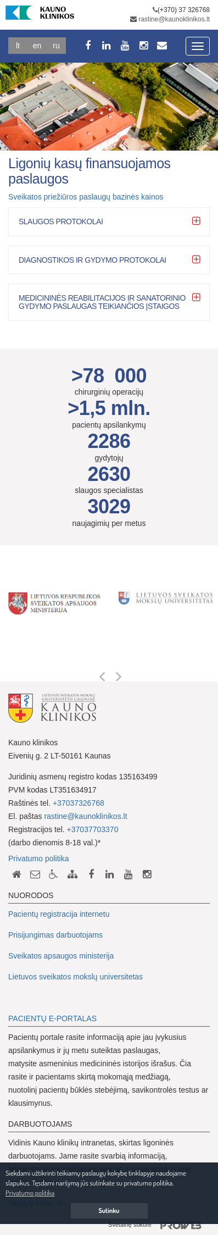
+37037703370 (93, 829)
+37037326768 (78, 803)
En (37, 45)
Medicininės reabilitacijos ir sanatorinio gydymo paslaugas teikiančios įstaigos (102, 302)
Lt (18, 45)
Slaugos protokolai (61, 221)
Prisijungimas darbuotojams (55, 935)
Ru (56, 45)
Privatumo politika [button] (29, 1192)
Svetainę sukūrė (159, 1225)
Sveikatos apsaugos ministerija (61, 955)
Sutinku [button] (109, 1210)
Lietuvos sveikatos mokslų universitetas (75, 976)
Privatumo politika (38, 858)
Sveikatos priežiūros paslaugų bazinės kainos (86, 196)
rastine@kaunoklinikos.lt (174, 19)
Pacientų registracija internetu (58, 914)
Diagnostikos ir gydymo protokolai (92, 260)
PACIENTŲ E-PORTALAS (52, 1018)
